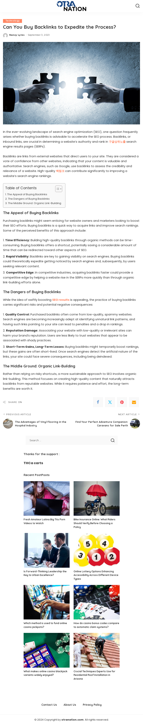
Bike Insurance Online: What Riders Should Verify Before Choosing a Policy (94, 523)
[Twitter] (110, 402)
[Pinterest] (122, 402)
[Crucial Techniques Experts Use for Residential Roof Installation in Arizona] (97, 650)
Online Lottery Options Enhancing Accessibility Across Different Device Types (96, 575)
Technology (12, 20)
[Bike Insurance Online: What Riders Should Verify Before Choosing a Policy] (97, 498)
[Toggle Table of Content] (56, 189)
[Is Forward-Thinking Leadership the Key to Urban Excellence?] (47, 550)
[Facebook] (98, 402)
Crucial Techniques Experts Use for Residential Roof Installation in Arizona (94, 675)
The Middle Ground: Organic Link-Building (34, 203)
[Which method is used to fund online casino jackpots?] (47, 602)
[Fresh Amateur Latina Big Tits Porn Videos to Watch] (47, 498)
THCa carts (33, 463)
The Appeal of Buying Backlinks (27, 194)
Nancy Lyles (17, 35)
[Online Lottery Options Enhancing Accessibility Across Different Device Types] (97, 550)
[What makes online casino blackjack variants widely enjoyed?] (47, 650)
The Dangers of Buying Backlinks (29, 199)
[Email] (134, 402)
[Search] (137, 6)
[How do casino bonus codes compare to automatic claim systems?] (97, 602)
